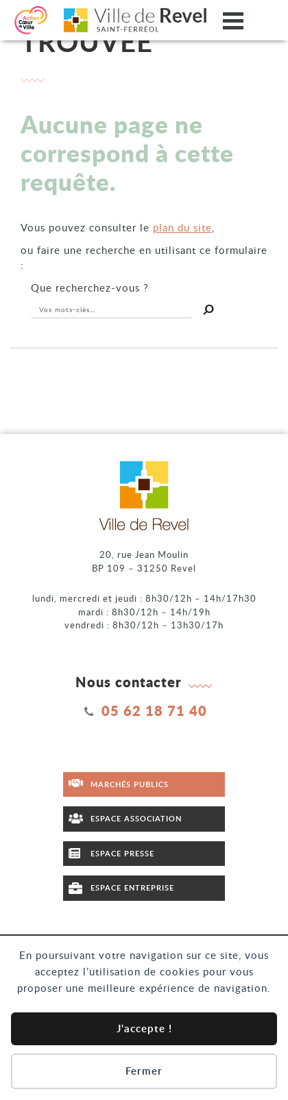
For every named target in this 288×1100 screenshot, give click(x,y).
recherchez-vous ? (90, 287)
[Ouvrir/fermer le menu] (233, 20)
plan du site (182, 227)
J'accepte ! (144, 1028)
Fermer (144, 1071)
